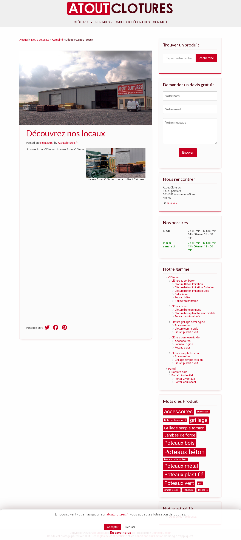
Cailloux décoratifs (133, 22)
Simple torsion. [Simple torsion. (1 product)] (171, 490)
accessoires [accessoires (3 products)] (178, 411)
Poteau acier (182, 347)
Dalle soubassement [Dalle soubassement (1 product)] (175, 420)
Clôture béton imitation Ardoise (194, 287)
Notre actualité (40, 39)
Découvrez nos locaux (65, 133)
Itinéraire (172, 203)
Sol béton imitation (186, 300)
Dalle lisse (181, 294)
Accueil (24, 39)
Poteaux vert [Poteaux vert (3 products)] (179, 483)
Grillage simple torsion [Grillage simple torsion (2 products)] (184, 428)
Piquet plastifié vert (186, 332)
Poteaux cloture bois (187, 316)
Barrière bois (179, 371)
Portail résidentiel (182, 375)
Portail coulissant (185, 382)
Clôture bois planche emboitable (195, 313)
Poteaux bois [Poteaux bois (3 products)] (179, 443)
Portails (104, 22)
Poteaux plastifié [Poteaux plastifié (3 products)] (183, 474)
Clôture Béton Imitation (189, 284)
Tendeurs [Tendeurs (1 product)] (188, 490)
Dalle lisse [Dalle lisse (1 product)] (203, 411)
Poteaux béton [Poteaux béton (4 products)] (184, 452)
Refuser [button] (130, 527)
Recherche (206, 58)
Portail (172, 368)
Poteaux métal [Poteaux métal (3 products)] (181, 466)
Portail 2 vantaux (185, 378)
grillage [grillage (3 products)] (198, 420)
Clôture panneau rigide (185, 337)
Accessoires (182, 325)
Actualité (57, 39)
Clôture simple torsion (185, 353)
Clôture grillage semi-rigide (188, 322)
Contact (160, 22)
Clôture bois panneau (188, 309)
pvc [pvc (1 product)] (200, 483)
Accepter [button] (112, 527)
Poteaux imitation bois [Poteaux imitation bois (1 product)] (175, 459)
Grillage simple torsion (189, 359)
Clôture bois (179, 306)
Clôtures (83, 22)
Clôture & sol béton (183, 280)
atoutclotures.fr (117, 514)
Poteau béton (183, 297)
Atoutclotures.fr (67, 142)
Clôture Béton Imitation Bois (192, 290)
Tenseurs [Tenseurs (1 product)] (203, 490)
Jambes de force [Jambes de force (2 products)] (179, 435)
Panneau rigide (184, 344)
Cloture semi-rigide (186, 328)
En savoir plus (120, 533)
